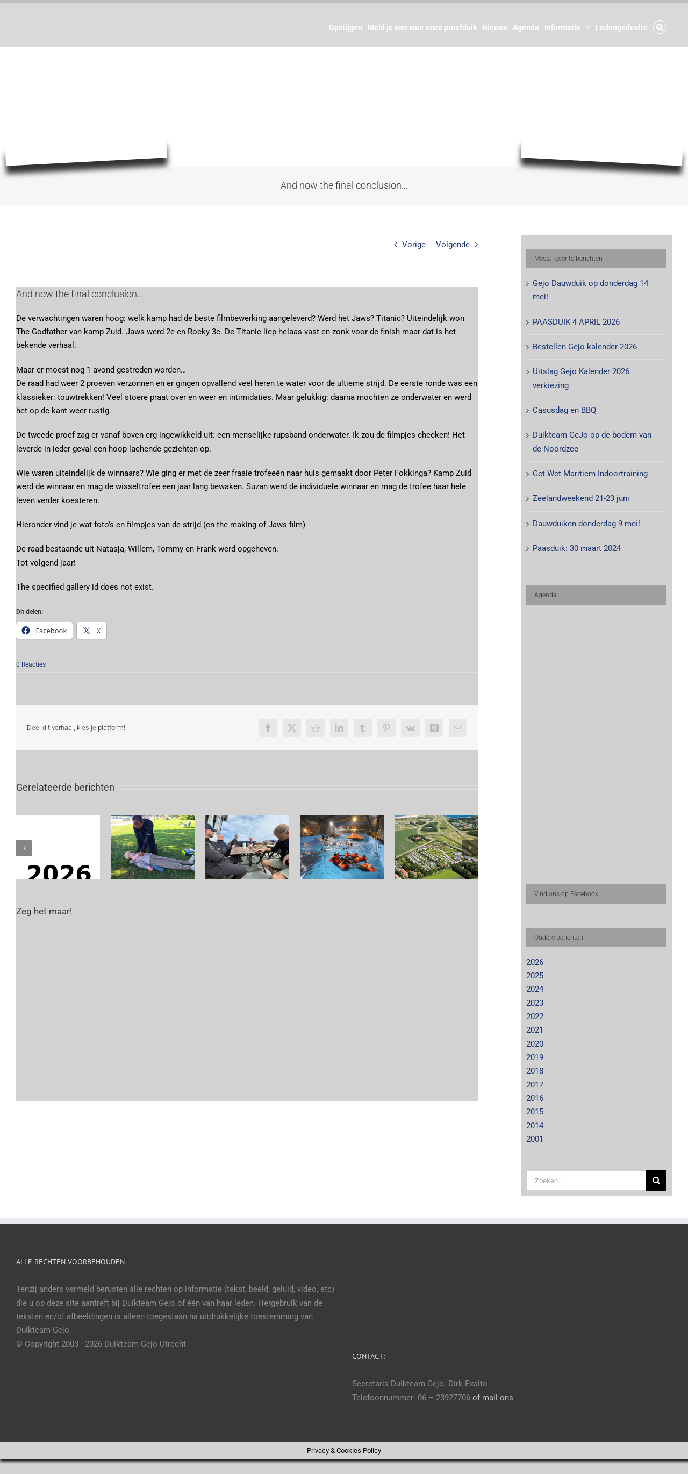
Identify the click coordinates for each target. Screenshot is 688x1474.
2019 (534, 1057)
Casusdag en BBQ (564, 410)
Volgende (453, 244)
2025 (534, 976)
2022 (534, 1016)
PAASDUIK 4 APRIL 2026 (576, 322)
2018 (534, 1071)
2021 (534, 1030)
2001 (534, 1139)
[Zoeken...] (586, 1180)
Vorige (414, 244)
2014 (534, 1125)
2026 (534, 962)
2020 (534, 1044)
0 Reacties (31, 664)
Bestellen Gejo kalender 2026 (585, 347)
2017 (534, 1085)
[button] (659, 26)
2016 (534, 1098)
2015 (534, 1112)
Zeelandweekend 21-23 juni (581, 498)
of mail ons (492, 1398)
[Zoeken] (656, 1180)
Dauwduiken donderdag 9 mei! (586, 523)
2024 (534, 989)
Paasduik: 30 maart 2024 (577, 548)
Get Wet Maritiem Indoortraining (590, 473)
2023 (534, 1003)
